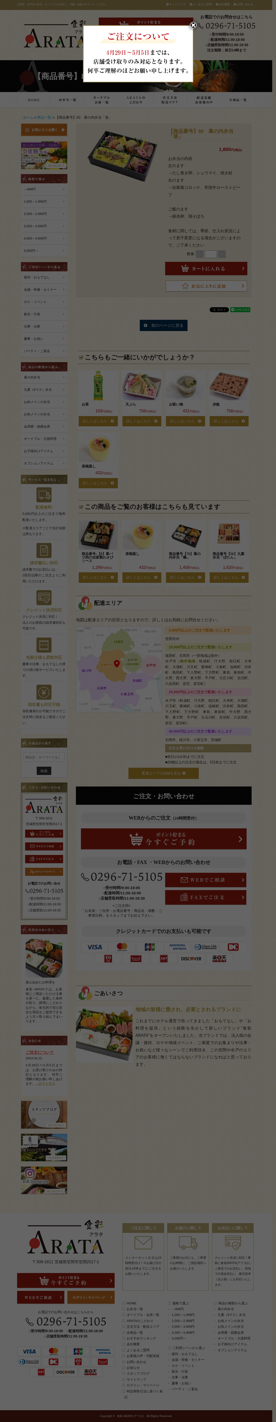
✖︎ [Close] (193, 25)
